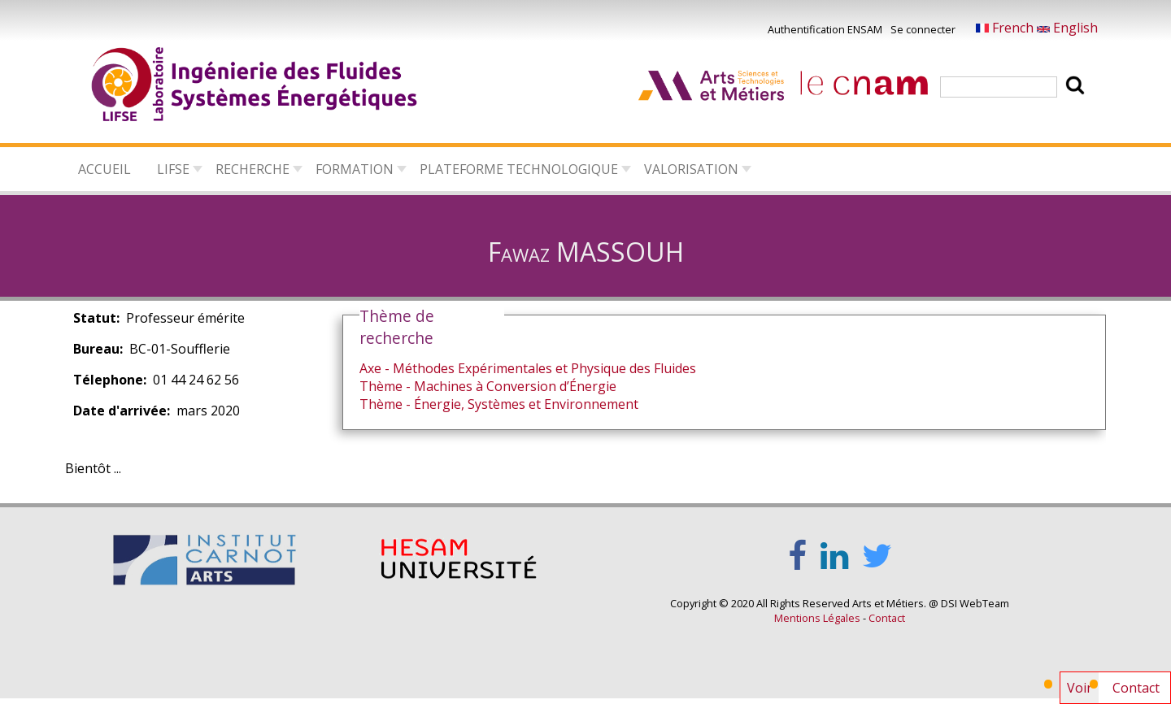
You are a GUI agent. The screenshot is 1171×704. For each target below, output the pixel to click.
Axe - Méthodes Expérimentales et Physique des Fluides (527, 368)
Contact (1136, 688)
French (1006, 28)
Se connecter (923, 29)
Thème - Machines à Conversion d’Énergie (487, 386)
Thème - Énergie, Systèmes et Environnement (498, 404)
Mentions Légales (817, 618)
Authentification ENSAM (825, 29)
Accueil (104, 169)
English (1067, 28)
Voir (1083, 691)
